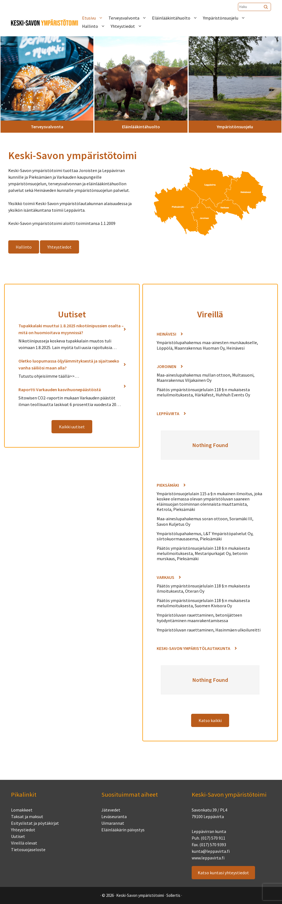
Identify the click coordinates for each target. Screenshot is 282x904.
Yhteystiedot (129, 26)
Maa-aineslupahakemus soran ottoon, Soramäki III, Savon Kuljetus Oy (205, 521)
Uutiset (18, 836)
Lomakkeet (21, 810)
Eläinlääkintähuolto (177, 18)
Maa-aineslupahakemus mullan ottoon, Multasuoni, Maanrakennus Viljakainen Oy (205, 377)
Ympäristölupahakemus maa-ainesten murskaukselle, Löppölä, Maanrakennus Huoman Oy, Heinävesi (207, 345)
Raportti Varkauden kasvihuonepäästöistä (59, 389)
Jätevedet (110, 810)
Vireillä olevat (24, 843)
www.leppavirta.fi (208, 858)
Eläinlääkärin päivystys (123, 829)
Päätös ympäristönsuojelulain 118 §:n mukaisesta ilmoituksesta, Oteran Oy (203, 588)
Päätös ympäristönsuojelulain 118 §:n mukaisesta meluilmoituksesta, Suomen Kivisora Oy (203, 603)
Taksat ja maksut (27, 816)
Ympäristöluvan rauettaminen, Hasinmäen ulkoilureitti (209, 630)
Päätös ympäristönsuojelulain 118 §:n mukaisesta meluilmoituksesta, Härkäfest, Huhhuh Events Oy (203, 392)
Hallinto (96, 26)
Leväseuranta (114, 816)
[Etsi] (266, 7)
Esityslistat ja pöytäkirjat (35, 823)
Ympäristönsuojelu (227, 18)
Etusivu (95, 18)
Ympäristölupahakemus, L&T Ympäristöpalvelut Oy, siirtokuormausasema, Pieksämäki (205, 536)
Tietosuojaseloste (28, 849)
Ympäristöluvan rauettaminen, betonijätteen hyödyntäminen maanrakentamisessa (199, 617)
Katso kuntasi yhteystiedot (223, 872)
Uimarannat (112, 823)
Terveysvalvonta (130, 18)
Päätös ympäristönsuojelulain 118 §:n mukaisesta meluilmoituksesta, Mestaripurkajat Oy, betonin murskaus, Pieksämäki (203, 553)
